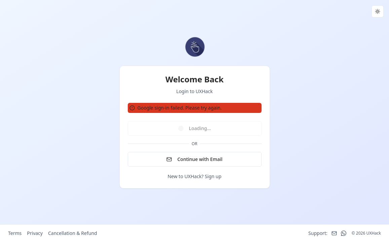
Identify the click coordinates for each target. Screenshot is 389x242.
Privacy (35, 233)
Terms (15, 233)
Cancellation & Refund (72, 233)
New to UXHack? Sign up (194, 176)
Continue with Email (194, 159)
